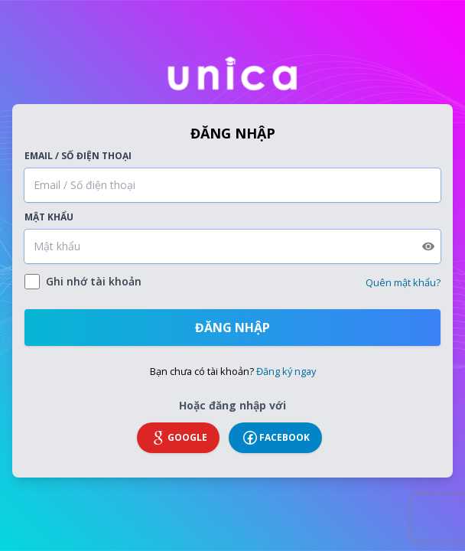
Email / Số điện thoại (78, 156)
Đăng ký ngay (286, 371)
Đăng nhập (232, 327)
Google (178, 438)
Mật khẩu (48, 217)
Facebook (275, 438)
